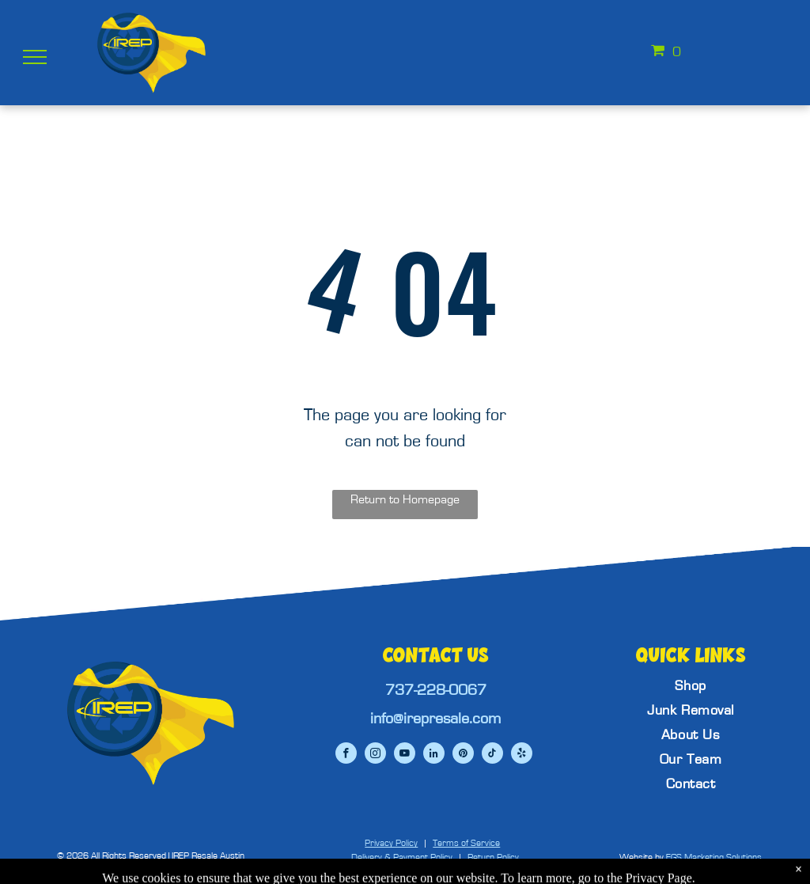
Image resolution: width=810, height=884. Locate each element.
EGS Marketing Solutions (714, 857)
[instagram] (375, 755)
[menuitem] (690, 686)
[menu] (34, 57)
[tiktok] (492, 755)
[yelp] (521, 755)
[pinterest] (463, 755)
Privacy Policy (391, 843)
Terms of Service (466, 843)
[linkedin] (434, 755)
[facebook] (346, 755)
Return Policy (493, 857)
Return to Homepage (405, 499)
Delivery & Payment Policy (401, 857)
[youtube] (404, 755)
